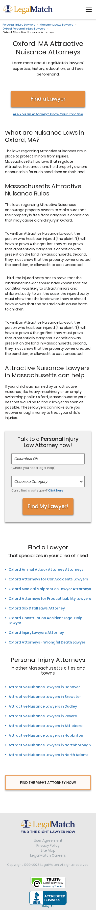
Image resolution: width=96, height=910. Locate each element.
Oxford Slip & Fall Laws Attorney (37, 608)
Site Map (48, 850)
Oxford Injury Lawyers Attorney (36, 632)
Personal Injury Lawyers (18, 25)
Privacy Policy (48, 845)
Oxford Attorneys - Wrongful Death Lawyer (47, 642)
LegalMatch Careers (48, 855)
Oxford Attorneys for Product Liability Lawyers (50, 598)
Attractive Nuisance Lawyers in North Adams (49, 754)
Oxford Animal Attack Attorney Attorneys (46, 569)
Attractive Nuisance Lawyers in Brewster (45, 696)
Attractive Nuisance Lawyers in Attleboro (46, 725)
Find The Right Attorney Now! (48, 782)
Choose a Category (30, 481)
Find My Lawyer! (48, 506)
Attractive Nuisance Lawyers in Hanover (44, 686)
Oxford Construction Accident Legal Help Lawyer (45, 620)
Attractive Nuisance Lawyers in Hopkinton (46, 735)
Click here (55, 490)
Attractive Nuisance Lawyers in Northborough (50, 745)
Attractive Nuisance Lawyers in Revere (43, 716)
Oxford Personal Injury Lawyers (23, 29)
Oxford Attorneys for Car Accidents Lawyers (48, 579)
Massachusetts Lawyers (56, 25)
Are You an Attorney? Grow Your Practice (48, 114)
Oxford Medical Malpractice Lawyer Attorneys (50, 588)
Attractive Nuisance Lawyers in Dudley (43, 706)
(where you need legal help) (33, 468)
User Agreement (48, 840)
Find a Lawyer (48, 98)
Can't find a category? (37, 490)
